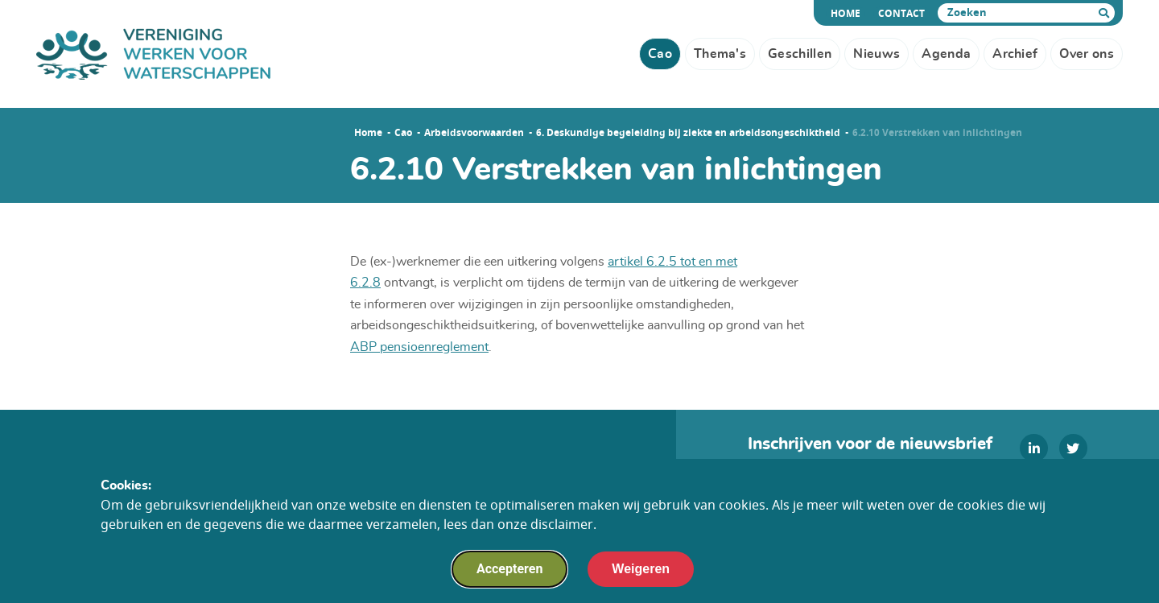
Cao (403, 133)
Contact (901, 13)
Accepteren (509, 572)
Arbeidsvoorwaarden (474, 133)
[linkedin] (1034, 448)
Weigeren (641, 573)
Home (848, 13)
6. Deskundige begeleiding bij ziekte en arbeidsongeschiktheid (688, 133)
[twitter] (1073, 448)
